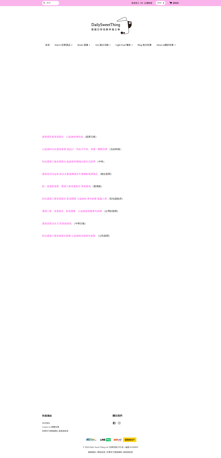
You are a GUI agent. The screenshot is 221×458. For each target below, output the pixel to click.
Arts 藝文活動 (103, 45)
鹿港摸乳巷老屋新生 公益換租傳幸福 (62, 136)
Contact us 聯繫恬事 (50, 427)
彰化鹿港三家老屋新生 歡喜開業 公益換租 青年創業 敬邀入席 (74, 198)
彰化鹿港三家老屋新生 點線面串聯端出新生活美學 (68, 161)
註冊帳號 (148, 3)
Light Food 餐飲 (124, 45)
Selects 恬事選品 (64, 45)
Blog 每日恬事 (145, 45)
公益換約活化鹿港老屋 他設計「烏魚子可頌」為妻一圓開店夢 (74, 149)
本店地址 (46, 423)
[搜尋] (50, 3)
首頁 (47, 45)
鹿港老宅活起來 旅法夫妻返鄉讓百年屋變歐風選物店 (70, 174)
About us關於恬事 (166, 45)
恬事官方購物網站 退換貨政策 (55, 431)
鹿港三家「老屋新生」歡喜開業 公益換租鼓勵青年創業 (72, 211)
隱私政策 (101, 452)
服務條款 (92, 452)
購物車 (176, 3)
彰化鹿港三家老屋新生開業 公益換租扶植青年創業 (68, 236)
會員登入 (135, 3)
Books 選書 (83, 45)
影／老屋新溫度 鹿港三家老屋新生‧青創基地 (66, 186)
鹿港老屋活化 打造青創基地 (56, 223)
